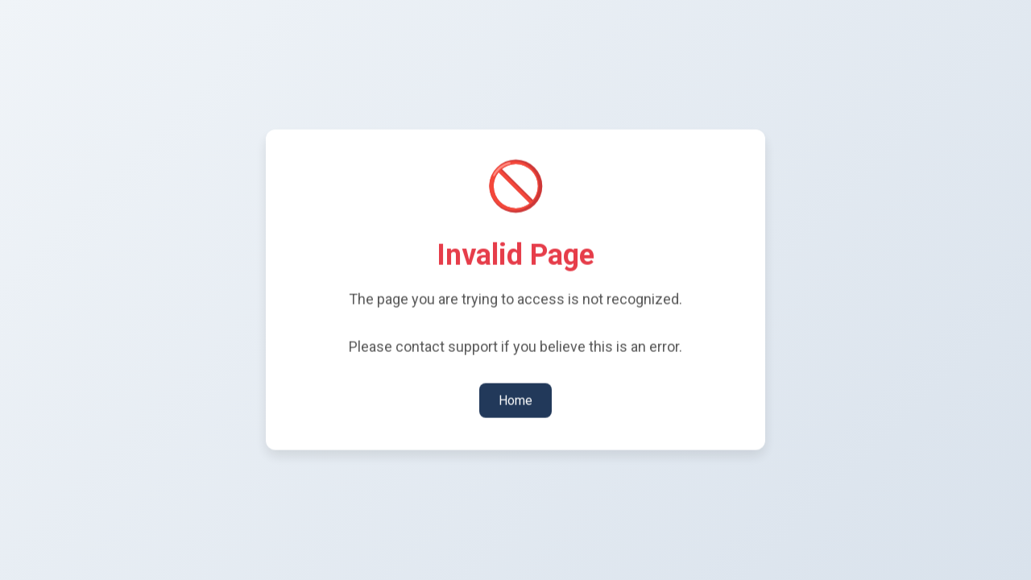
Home (515, 399)
